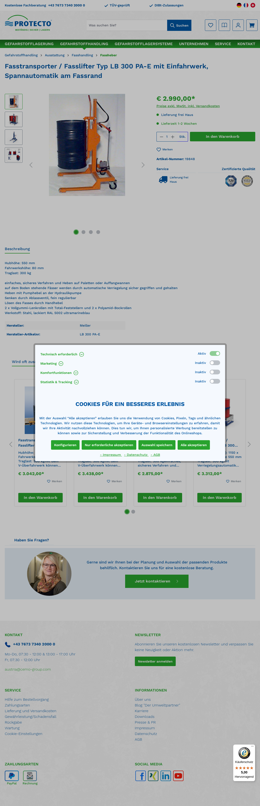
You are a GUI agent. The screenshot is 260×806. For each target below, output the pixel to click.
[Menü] (252, 747)
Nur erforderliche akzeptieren (109, 445)
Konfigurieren (65, 445)
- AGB (155, 455)
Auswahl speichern (157, 445)
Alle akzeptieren (194, 445)
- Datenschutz (136, 455)
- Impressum (111, 455)
